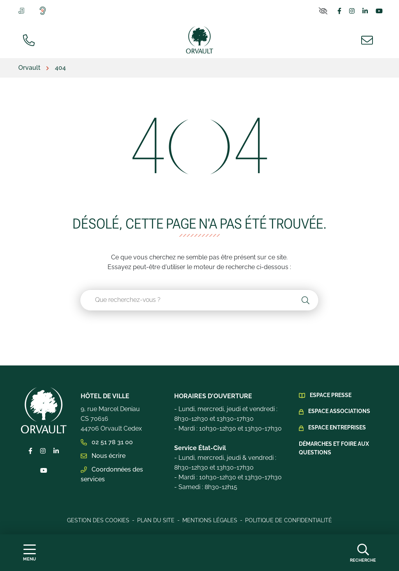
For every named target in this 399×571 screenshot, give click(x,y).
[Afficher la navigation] (29, 553)
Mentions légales (209, 520)
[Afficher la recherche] (363, 552)
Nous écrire (103, 455)
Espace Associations (339, 411)
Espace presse (330, 395)
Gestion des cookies (98, 520)
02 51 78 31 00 (107, 442)
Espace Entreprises (337, 427)
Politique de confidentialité (288, 520)
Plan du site (156, 520)
